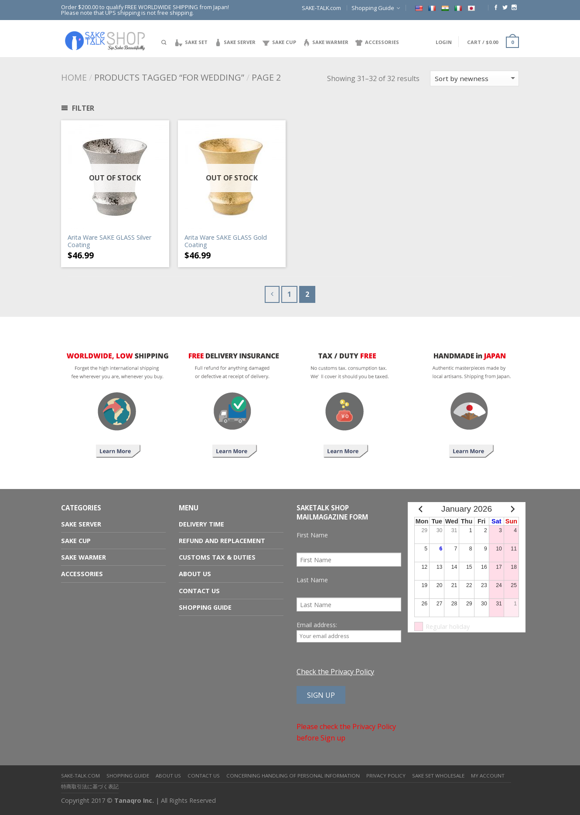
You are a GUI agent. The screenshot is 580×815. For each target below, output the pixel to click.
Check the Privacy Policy (335, 671)
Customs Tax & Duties (217, 557)
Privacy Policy (386, 775)
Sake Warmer (83, 557)
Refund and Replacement (222, 541)
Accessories (82, 574)
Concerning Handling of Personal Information (293, 775)
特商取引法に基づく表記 (90, 786)
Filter (77, 108)
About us (195, 574)
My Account (488, 775)
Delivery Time (201, 524)
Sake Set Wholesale (438, 775)
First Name (312, 535)
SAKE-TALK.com (321, 7)
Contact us (199, 591)
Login (444, 42)
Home (74, 77)
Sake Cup (76, 541)
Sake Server (81, 524)
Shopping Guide (372, 7)
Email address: (349, 631)
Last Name (312, 580)
